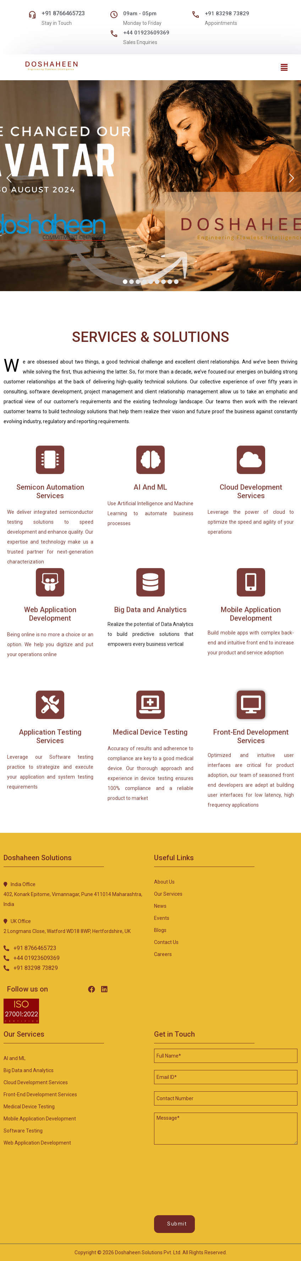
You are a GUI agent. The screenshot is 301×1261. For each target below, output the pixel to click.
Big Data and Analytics (29, 1070)
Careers (163, 954)
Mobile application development (40, 1118)
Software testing (23, 1131)
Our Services (168, 894)
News (160, 906)
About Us (164, 882)
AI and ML (15, 1058)
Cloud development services (36, 1082)
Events (161, 918)
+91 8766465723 (63, 13)
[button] (30, 948)
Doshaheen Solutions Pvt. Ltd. (148, 1252)
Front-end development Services (40, 1094)
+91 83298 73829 (227, 13)
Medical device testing (29, 1106)
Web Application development (37, 1143)
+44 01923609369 (146, 32)
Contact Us (166, 942)
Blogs (160, 930)
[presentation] (183, 1171)
